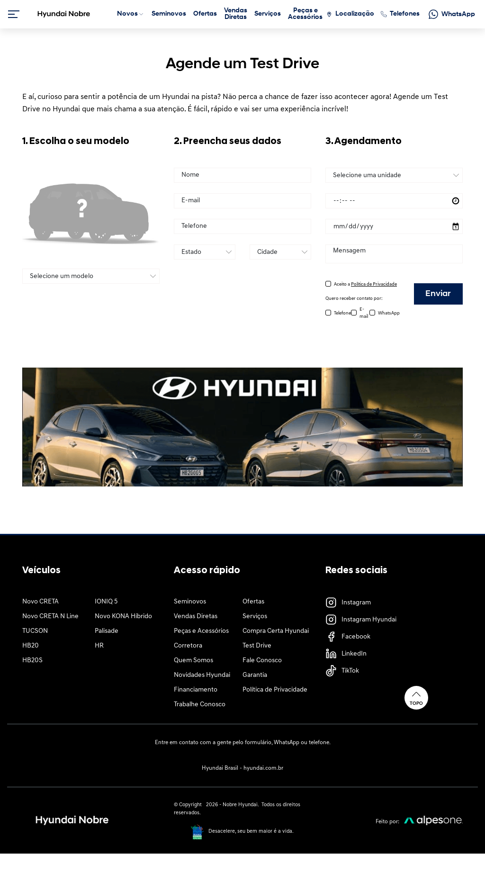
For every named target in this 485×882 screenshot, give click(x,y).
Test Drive (256, 645)
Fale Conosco (262, 660)
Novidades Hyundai (202, 675)
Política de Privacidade (274, 689)
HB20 (30, 645)
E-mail (363, 313)
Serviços (254, 616)
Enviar (438, 293)
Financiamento (195, 689)
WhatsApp (389, 313)
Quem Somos (193, 660)
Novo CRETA (40, 601)
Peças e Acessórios (201, 631)
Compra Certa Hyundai (275, 631)
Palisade (106, 631)
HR (99, 645)
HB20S (32, 660)
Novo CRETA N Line (50, 616)
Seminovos (190, 601)
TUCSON (35, 631)
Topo (416, 697)
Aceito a (365, 284)
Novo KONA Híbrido (123, 616)
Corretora (188, 645)
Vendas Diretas (195, 616)
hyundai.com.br (263, 768)
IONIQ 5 (106, 601)
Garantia (254, 675)
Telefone (342, 313)
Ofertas (253, 601)
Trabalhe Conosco (199, 704)
